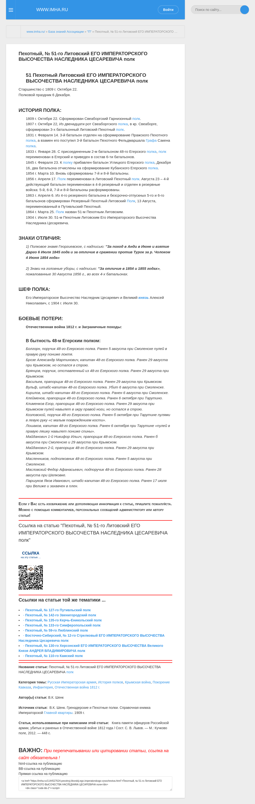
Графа (151, 140)
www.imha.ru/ (36, 31)
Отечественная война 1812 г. (77, 687)
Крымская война (138, 682)
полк (136, 118)
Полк (62, 179)
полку (68, 162)
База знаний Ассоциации (66, 31)
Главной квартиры (58, 713)
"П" (89, 31)
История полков (110, 682)
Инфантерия (43, 687)
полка (123, 124)
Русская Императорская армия (72, 682)
